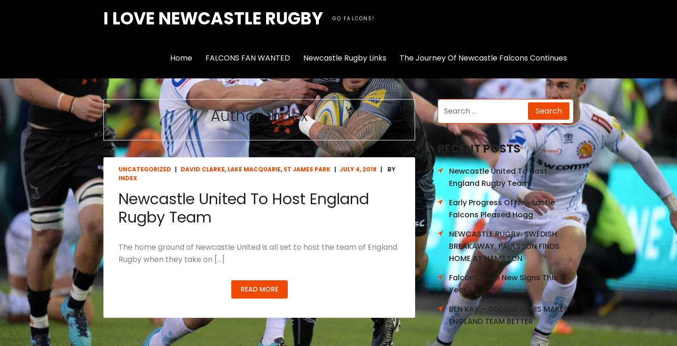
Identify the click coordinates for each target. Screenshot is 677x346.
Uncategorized (144, 169)
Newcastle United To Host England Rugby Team (243, 207)
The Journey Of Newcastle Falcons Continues (483, 58)
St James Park (307, 169)
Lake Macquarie (254, 169)
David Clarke (203, 169)
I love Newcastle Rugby (213, 19)
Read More (259, 289)
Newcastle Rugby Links (344, 58)
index (127, 178)
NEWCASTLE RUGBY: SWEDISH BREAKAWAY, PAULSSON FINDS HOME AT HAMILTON (504, 246)
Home (181, 58)
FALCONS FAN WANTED (247, 58)
